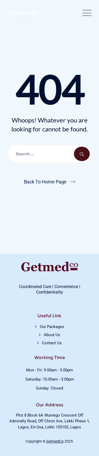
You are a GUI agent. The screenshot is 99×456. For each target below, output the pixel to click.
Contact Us (52, 343)
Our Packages (52, 326)
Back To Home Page (45, 182)
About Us (52, 334)
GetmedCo (55, 441)
